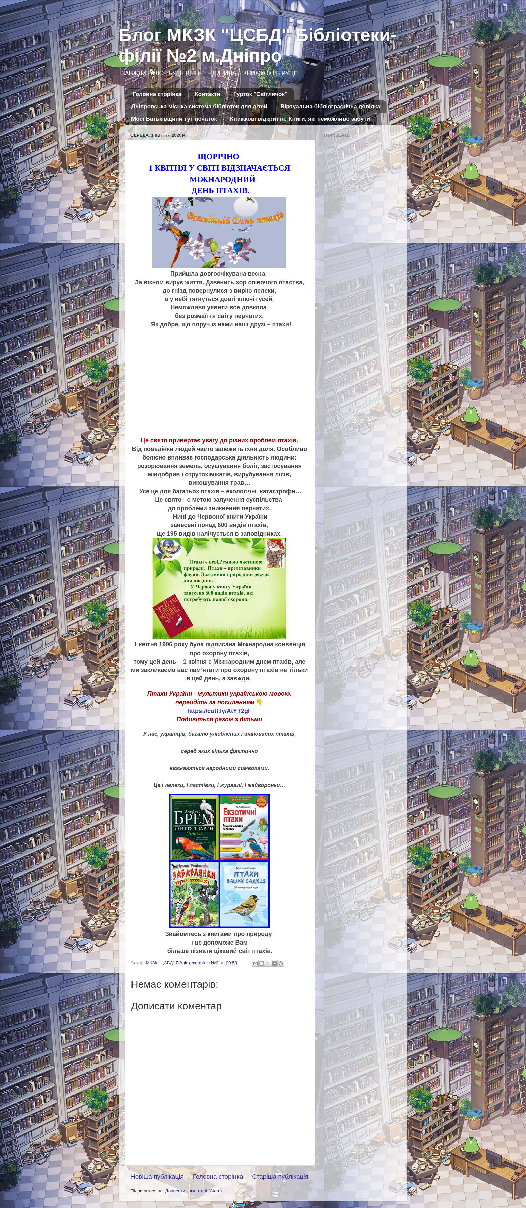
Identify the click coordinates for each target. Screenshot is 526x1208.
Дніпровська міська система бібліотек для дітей (199, 106)
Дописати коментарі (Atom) (193, 1190)
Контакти (207, 94)
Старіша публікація (280, 1176)
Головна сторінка (157, 94)
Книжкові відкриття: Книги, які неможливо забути (300, 119)
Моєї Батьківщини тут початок (174, 119)
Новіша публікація (157, 1176)
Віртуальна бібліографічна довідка (330, 106)
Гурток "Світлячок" (260, 94)
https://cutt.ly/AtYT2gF (219, 711)
